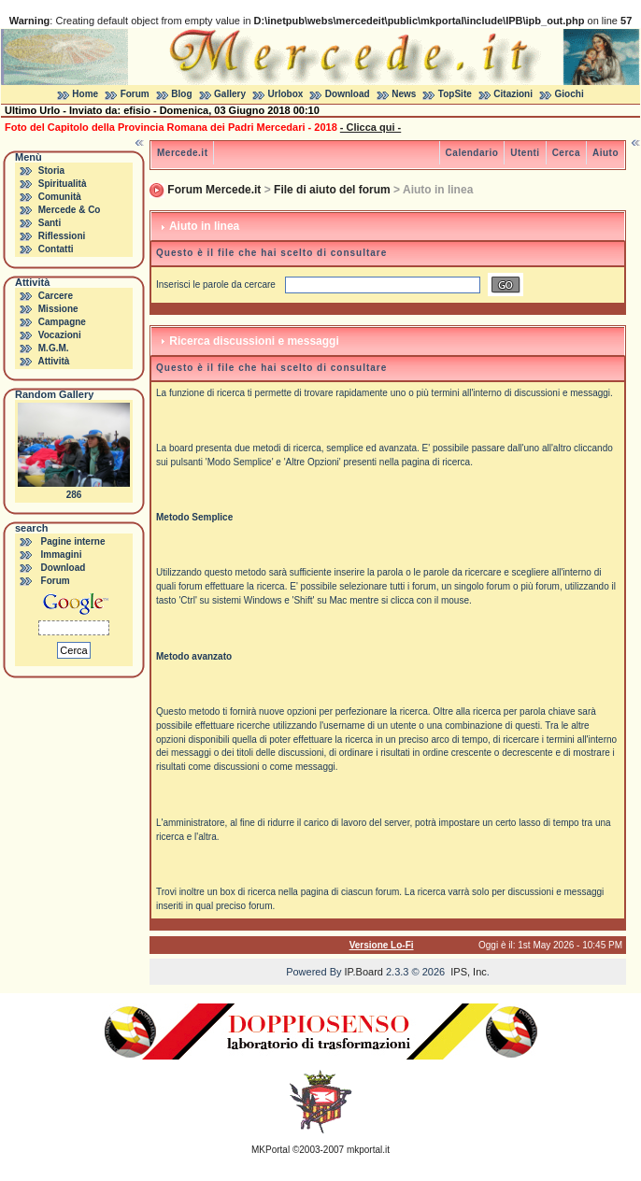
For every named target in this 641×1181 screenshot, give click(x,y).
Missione (58, 309)
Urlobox (286, 94)
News (404, 94)
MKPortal (270, 1150)
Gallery (230, 94)
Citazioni (513, 94)
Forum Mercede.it (214, 189)
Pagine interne (73, 541)
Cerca (566, 153)
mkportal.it (368, 1150)
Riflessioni (62, 236)
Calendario (472, 153)
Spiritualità (62, 183)
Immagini (61, 554)
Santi (49, 223)
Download (347, 94)
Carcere (55, 296)
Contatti (56, 249)
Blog (181, 94)
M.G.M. (53, 348)
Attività (53, 361)
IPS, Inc (468, 971)
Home (85, 94)
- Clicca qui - (370, 127)
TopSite (455, 94)
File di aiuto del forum (332, 189)
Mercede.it (182, 153)
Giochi (569, 94)
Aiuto (605, 153)
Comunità (59, 197)
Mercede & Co (69, 210)
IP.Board (364, 971)
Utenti (524, 153)
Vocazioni (59, 335)
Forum (135, 94)
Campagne (62, 322)
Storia (51, 170)
